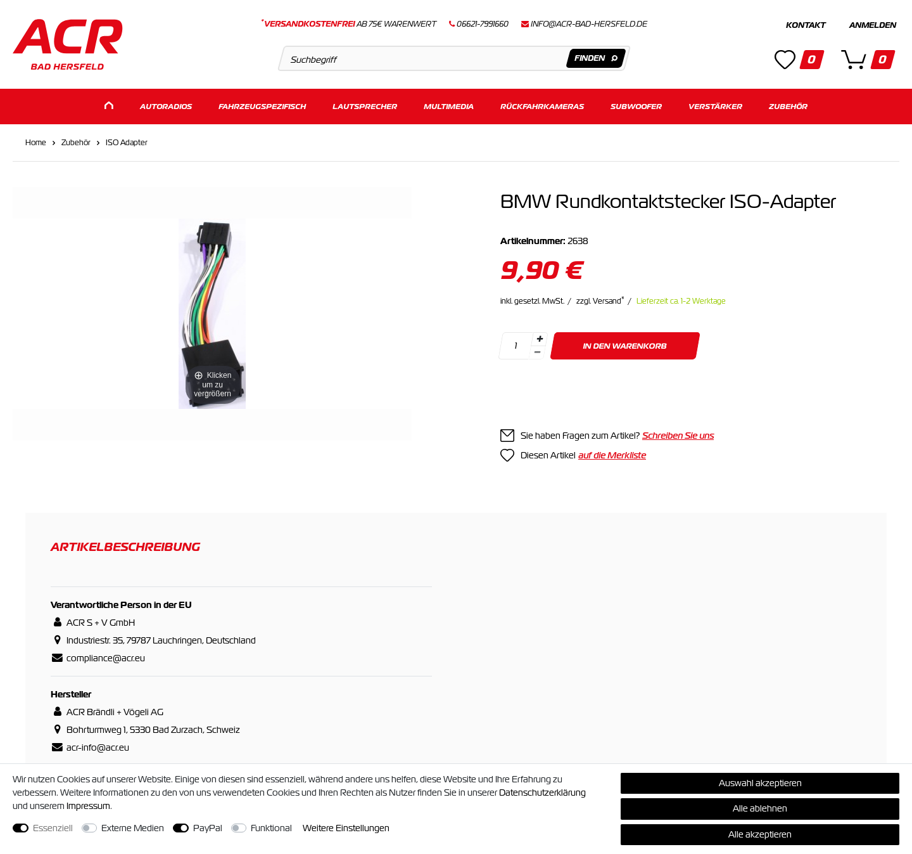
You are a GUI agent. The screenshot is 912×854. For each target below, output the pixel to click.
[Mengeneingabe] (515, 345)
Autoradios (166, 106)
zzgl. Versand (600, 300)
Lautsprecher (364, 106)
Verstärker (715, 106)
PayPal (207, 828)
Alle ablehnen (760, 808)
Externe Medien (132, 828)
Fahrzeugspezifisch (262, 106)
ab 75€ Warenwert (348, 24)
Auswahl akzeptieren (760, 783)
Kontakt (805, 25)
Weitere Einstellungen (346, 828)
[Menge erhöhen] (539, 339)
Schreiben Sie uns (678, 435)
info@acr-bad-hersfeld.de (589, 24)
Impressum (88, 806)
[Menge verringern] (537, 352)
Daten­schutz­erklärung (542, 792)
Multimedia (449, 106)
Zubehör (788, 106)
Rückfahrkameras (542, 106)
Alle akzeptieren (760, 834)
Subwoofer (636, 106)
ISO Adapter (127, 142)
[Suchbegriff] (454, 58)
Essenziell (53, 828)
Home (35, 142)
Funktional (271, 828)
